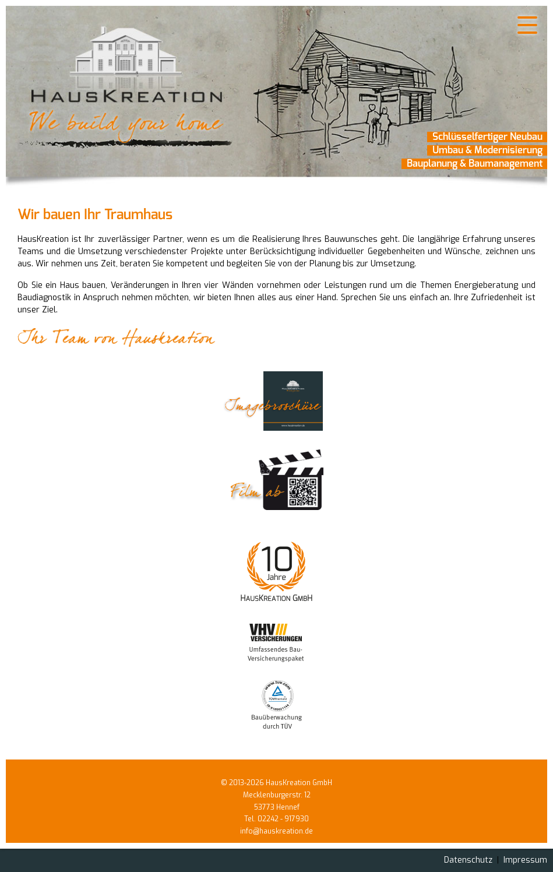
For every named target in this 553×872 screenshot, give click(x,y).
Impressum (525, 860)
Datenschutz (468, 860)
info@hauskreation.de (276, 831)
